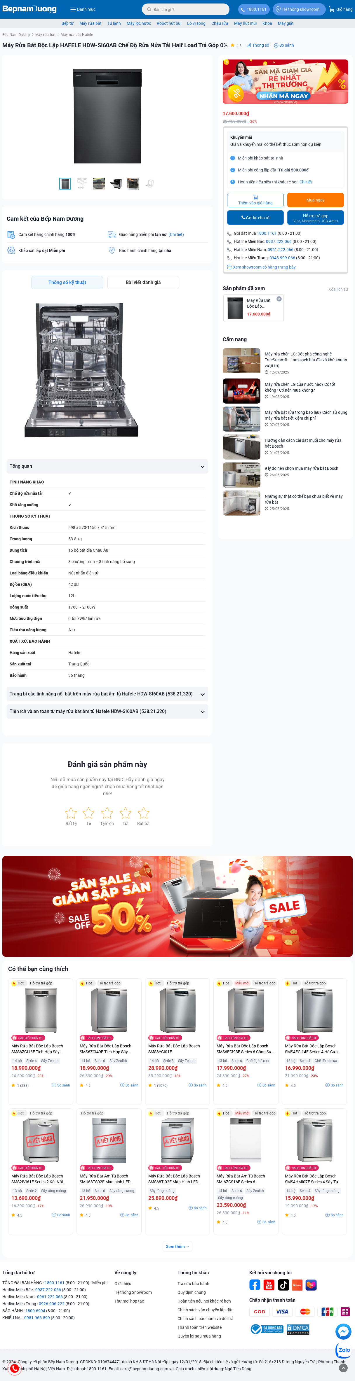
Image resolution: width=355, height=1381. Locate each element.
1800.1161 (257, 9)
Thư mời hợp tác (129, 1301)
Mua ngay (316, 200)
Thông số (260, 45)
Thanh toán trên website (200, 1327)
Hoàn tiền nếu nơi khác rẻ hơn (204, 1301)
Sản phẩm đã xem (244, 288)
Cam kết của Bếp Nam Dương (45, 218)
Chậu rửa (219, 23)
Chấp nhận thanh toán (272, 1300)
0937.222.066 (279, 241)
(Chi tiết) (176, 234)
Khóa (267, 23)
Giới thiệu (122, 1283)
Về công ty (125, 1272)
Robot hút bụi (169, 23)
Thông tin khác (193, 1272)
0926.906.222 (52, 1303)
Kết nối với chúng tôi (270, 1272)
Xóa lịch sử (338, 289)
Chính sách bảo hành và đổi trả (206, 1318)
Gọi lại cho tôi (258, 217)
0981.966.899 (37, 1317)
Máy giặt (286, 23)
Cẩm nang (235, 339)
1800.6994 (35, 1310)
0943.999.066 (282, 257)
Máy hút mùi (245, 23)
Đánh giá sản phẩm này (107, 764)
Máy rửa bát (90, 23)
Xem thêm (175, 1246)
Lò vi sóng (196, 23)
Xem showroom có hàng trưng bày (261, 267)
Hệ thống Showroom (133, 1292)
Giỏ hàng (341, 9)
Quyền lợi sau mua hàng (199, 1336)
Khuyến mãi (241, 137)
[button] (203, 64)
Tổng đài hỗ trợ (18, 1272)
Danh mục (82, 9)
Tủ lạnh (114, 23)
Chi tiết (306, 182)
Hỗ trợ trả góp (315, 218)
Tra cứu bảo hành (193, 1283)
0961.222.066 (280, 249)
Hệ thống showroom (297, 9)
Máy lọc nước (139, 23)
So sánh (286, 45)
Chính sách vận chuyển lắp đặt (205, 1310)
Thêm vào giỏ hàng (255, 200)
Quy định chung (192, 1292)
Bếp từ (68, 23)
